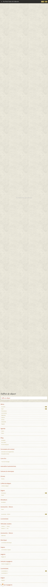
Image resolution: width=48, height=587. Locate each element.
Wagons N (3, 556)
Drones (2, 419)
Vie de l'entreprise (5, 444)
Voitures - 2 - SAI (4, 528)
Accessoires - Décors (24, 514)
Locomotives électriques (6, 542)
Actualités (3, 440)
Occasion (24, 406)
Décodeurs (24, 493)
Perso (2, 509)
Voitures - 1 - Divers (5, 526)
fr (45, 1)
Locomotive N (4, 573)
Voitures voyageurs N (5, 564)
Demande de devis (5, 454)
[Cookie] (2, 584)
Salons (2, 431)
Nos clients (3, 442)
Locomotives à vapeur (6, 549)
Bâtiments (3, 415)
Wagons (3, 424)
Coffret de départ (5, 398)
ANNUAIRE (3, 421)
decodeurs (3, 502)
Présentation (4, 411)
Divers (2, 433)
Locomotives (4, 413)
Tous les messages (5, 461)
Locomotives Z (24, 571)
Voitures (3, 417)
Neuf (24, 408)
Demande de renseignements (7, 451)
